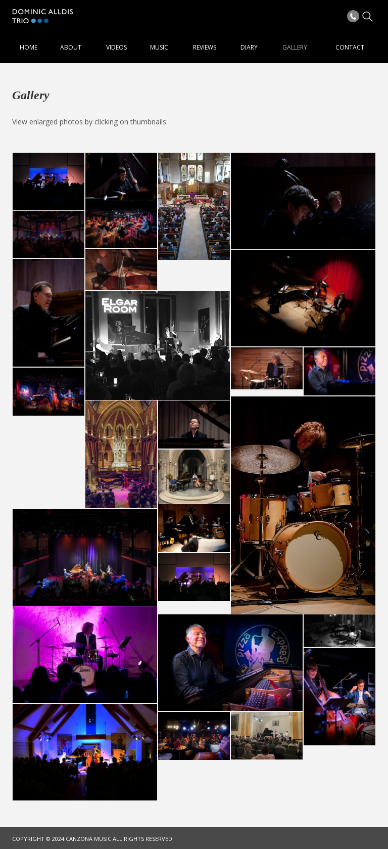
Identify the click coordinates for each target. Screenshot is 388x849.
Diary (249, 47)
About (70, 47)
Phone (353, 16)
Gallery (294, 47)
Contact (349, 47)
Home (28, 47)
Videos (116, 47)
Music (159, 47)
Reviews (204, 47)
